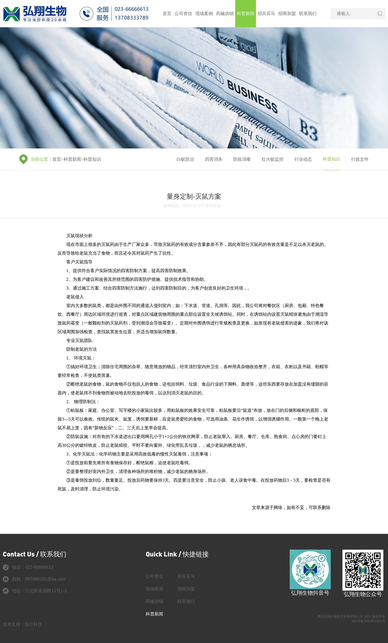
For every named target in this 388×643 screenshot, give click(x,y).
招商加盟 (287, 13)
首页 (167, 13)
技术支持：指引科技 (22, 624)
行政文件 (360, 159)
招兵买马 (266, 13)
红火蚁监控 (272, 159)
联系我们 (308, 13)
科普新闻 (245, 13)
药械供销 (225, 13)
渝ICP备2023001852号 (368, 621)
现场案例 (204, 13)
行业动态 (303, 159)
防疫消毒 (242, 159)
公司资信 (183, 13)
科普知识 (92, 159)
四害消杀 (213, 159)
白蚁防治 (185, 159)
